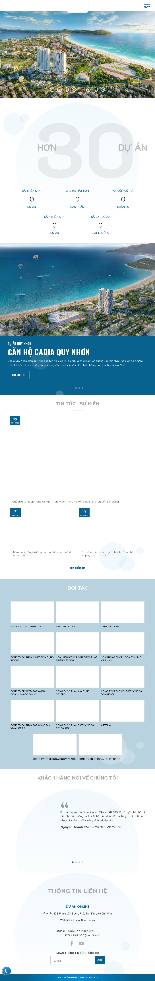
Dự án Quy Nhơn (19, 343)
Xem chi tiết (19, 375)
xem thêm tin (77, 568)
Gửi (99, 960)
